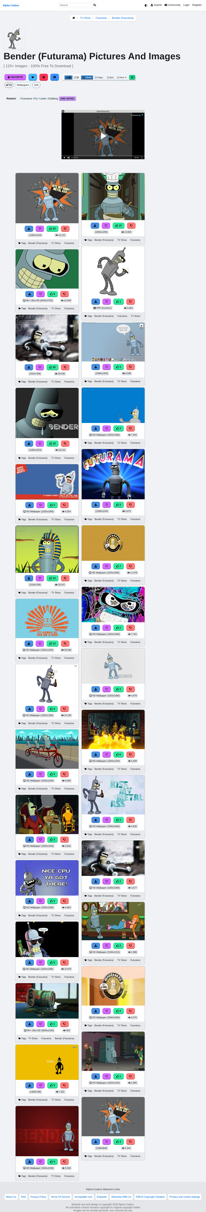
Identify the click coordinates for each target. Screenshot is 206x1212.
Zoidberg (53, 98)
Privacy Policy (38, 1196)
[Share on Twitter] (32, 77)
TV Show (85, 18)
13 (52, 578)
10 (119, 225)
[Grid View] (69, 77)
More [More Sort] (122, 77)
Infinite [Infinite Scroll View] (87, 77)
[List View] (76, 77)
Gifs (36, 85)
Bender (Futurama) (123, 18)
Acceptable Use (83, 1196)
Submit (156, 5)
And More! (67, 98)
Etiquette (102, 1196)
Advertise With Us (121, 1196)
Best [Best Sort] (110, 77)
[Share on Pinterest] (43, 77)
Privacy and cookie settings (185, 1196)
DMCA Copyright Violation (150, 1196)
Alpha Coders (11, 5)
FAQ (23, 1196)
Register (197, 5)
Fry (35, 98)
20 (52, 367)
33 (52, 228)
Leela (42, 98)
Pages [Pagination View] (99, 77)
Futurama (101, 18)
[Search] (94, 5)
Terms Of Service (60, 1196)
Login (186, 5)
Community (172, 5)
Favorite (15, 77)
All (9, 85)
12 (52, 643)
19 (52, 443)
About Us (11, 1196)
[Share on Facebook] (54, 77)
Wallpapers (23, 85)
